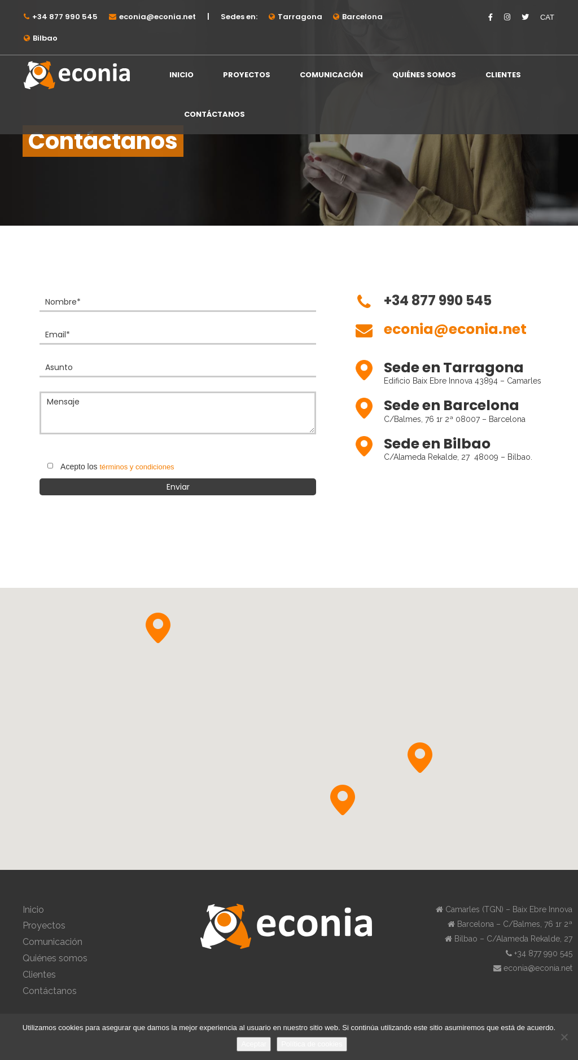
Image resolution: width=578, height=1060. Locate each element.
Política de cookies (311, 1044)
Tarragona (300, 16)
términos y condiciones (136, 467)
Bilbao (45, 38)
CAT (547, 17)
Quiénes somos (424, 74)
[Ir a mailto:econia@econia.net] (455, 335)
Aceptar (253, 1044)
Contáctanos (214, 114)
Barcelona (362, 16)
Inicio (181, 74)
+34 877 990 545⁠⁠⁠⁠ (65, 16)
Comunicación (331, 74)
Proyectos (246, 74)
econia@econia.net (157, 16)
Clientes (503, 74)
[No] (564, 1037)
